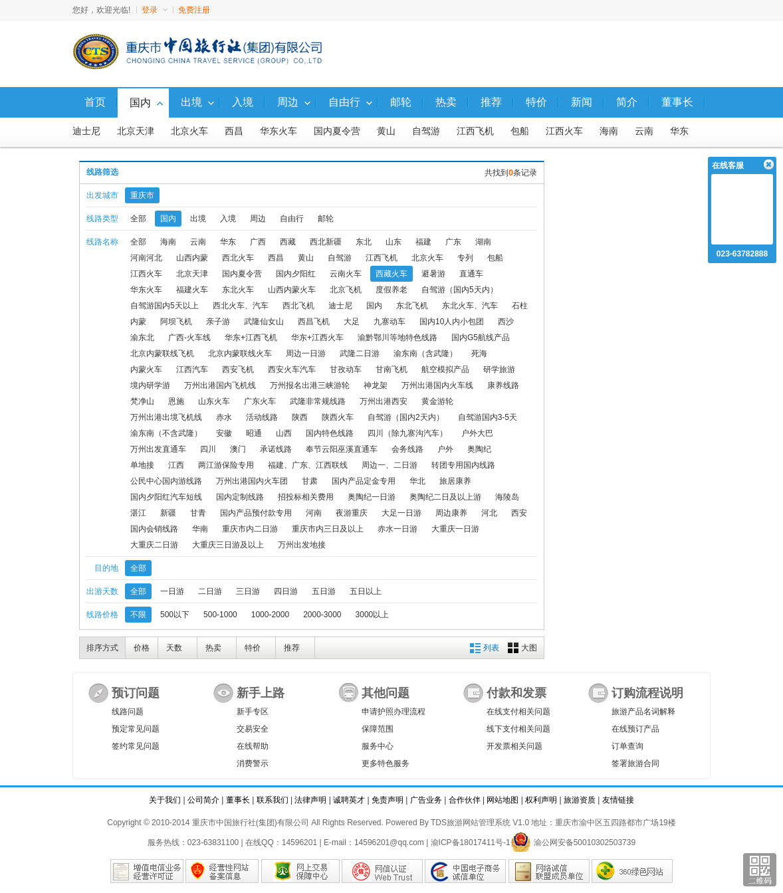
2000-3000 (322, 614)
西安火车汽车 (292, 369)
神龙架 (376, 385)
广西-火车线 (189, 337)
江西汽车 (192, 369)
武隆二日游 (360, 353)
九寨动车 (389, 321)
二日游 (210, 591)
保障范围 (377, 729)
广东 (453, 242)
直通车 (471, 273)
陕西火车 (338, 417)
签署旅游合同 (635, 763)
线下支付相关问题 (518, 729)
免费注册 (194, 10)
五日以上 (366, 591)
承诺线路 (276, 449)
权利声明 (541, 800)
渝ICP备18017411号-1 (470, 842)
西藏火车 (391, 273)
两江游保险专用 (226, 465)
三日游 (248, 591)
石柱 (520, 305)
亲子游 (218, 321)
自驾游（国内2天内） (406, 417)
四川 (208, 449)
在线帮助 (253, 746)
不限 (138, 614)
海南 (609, 131)
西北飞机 (298, 305)
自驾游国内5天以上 (164, 305)
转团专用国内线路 (463, 465)
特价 (253, 647)
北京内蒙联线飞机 (162, 353)
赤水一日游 (397, 529)
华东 (679, 131)
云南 (644, 131)
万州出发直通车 (158, 449)
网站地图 (502, 800)
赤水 (224, 417)
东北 (364, 242)
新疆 (168, 513)
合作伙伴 (465, 800)
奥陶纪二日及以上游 (445, 497)
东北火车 (238, 289)
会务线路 (407, 449)
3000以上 (373, 614)
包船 (519, 131)
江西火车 (564, 131)
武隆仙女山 (264, 321)
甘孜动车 (346, 369)
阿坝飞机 (176, 321)
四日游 (286, 591)
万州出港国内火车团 (252, 481)
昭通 (254, 433)
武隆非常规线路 (318, 401)
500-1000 (220, 614)
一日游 (172, 591)
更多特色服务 (385, 763)
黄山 (386, 131)
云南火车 (346, 273)
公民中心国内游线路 (166, 481)
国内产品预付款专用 (256, 513)
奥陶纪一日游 (371, 497)
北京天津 (135, 131)
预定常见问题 (136, 729)
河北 (489, 513)
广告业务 (426, 800)
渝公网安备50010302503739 (572, 842)
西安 (519, 513)
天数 (174, 647)
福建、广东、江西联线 (308, 465)
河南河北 (146, 257)
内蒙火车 (146, 369)
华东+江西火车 (317, 337)
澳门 (238, 449)
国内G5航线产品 (480, 337)
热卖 (213, 647)
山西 (284, 433)
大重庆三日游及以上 (228, 544)
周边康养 (451, 513)
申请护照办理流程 (393, 711)
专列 (465, 257)
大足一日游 (401, 513)
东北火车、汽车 (470, 305)
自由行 (292, 218)
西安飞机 (238, 369)
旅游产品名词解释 (643, 711)
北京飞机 (346, 289)
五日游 (324, 591)
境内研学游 (150, 385)
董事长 (238, 800)
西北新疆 (326, 242)
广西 (258, 242)
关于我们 (165, 800)
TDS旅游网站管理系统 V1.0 (480, 822)
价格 (142, 647)
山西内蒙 (192, 257)
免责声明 (387, 800)
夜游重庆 (352, 513)
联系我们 (272, 800)
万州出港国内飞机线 (220, 385)
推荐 (292, 647)
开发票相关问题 (514, 746)
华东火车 (278, 131)
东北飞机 (412, 305)
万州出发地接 (302, 544)
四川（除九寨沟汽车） (407, 433)
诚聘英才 (349, 800)
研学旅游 (499, 369)
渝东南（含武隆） (425, 353)
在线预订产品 (635, 729)
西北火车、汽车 (241, 305)
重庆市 (142, 195)
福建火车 (192, 289)
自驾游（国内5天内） (459, 289)
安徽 (224, 433)
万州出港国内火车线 (437, 385)
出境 (198, 218)
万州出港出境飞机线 (166, 417)
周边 (258, 218)
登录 (155, 10)
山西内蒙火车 (292, 289)
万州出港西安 (383, 401)
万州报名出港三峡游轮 (310, 385)
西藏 (288, 242)
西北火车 (238, 257)
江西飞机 (475, 131)
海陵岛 (507, 497)
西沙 (506, 321)
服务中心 (377, 746)
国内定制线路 (240, 497)
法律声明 (310, 800)
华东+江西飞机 (251, 337)
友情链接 (618, 800)
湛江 (138, 513)
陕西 (300, 417)
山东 (393, 242)
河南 (314, 513)
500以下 (174, 614)
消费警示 (253, 763)
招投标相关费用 (306, 497)
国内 (168, 218)
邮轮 (326, 218)
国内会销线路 (154, 529)
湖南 (483, 242)
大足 (352, 321)
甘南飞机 (391, 369)
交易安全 (253, 729)
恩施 (176, 401)
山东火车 (214, 401)
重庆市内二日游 (250, 529)
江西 (176, 465)
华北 (417, 481)
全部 (138, 218)
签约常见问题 (136, 746)
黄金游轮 (437, 401)
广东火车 (260, 401)
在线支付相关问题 (518, 711)
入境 (228, 218)
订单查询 (627, 746)
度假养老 (391, 289)
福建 (423, 242)
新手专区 (253, 711)
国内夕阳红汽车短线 (166, 497)
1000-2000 (270, 614)
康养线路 (503, 385)
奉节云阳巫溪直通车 (342, 449)
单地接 (142, 465)
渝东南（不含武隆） (166, 433)
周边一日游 (306, 353)
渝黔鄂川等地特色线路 (397, 337)
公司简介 (203, 800)
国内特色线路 (330, 433)
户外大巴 (477, 433)
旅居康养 (455, 481)
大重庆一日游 (455, 529)
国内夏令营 (337, 131)
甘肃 (310, 481)
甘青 (198, 513)
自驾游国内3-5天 (487, 417)
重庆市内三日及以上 (328, 529)
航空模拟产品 (445, 369)
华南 (200, 529)
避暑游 (433, 273)
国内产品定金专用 (363, 481)
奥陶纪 (479, 449)
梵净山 (142, 401)
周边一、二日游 (389, 465)
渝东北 (142, 337)
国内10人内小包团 (451, 321)
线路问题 (128, 711)
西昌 (234, 131)
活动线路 (262, 417)
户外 (445, 449)
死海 (479, 353)
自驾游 (426, 131)
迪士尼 (86, 131)
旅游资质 (580, 800)
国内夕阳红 (296, 273)
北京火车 (189, 131)
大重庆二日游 (154, 544)
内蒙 (138, 321)
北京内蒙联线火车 (240, 353)
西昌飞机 (314, 321)
